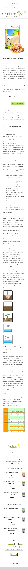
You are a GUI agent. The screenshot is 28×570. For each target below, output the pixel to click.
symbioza (16, 119)
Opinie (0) (6, 130)
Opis (5, 126)
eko (15, 112)
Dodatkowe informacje (15, 126)
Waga (4, 96)
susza (11, 119)
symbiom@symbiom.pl (16, 461)
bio (6, 112)
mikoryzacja (16, 117)
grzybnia (20, 115)
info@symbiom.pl (15, 3)
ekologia (19, 112)
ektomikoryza (6, 115)
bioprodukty (11, 112)
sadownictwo (6, 119)
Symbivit (10, 110)
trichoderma (22, 119)
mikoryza (10, 117)
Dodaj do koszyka (17, 103)
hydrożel (5, 117)
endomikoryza (14, 115)
